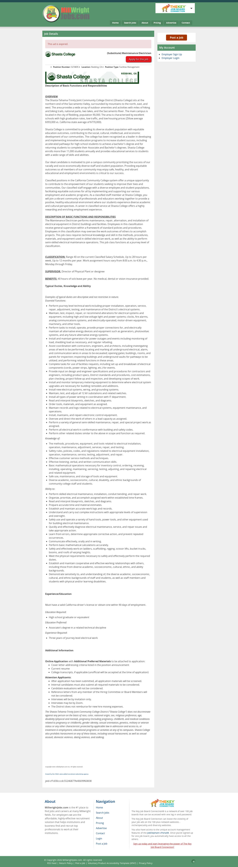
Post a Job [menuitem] (101, 843)
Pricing (157, 22)
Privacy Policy (146, 863)
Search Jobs (130, 22)
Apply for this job (138, 59)
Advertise (171, 22)
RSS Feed (51, 863)
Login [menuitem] (99, 838)
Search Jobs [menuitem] (102, 812)
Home (115, 22)
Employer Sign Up (172, 54)
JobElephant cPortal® (158, 832)
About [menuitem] (99, 817)
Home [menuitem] (99, 807)
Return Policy (66, 863)
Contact (186, 22)
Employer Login (170, 58)
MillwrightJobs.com (72, 859)
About (145, 22)
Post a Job (176, 37)
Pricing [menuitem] (100, 823)
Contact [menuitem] (100, 833)
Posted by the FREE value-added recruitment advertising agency (66, 774)
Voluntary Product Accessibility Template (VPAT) (112, 863)
